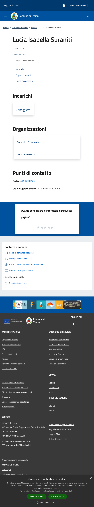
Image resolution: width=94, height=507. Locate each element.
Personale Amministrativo (13, 363)
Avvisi (51, 392)
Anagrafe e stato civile (59, 339)
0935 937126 (28, 180)
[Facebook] (73, 324)
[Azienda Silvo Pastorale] (78, 5)
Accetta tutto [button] (36, 496)
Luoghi (52, 405)
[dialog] (47, 491)
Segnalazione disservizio (60, 429)
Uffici (4, 349)
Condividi (19, 48)
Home (6, 27)
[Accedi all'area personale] (64, 5)
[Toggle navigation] (5, 15)
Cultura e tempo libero (59, 344)
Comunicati (54, 387)
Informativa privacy (10, 464)
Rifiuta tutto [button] (57, 496)
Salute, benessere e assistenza (15, 401)
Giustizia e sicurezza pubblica (15, 387)
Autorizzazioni (8, 406)
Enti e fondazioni (9, 354)
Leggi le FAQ (54, 434)
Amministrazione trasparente (15, 459)
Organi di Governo (10, 339)
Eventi (51, 410)
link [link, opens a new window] (72, 491)
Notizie (52, 382)
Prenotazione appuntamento (61, 424)
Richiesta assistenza (58, 439)
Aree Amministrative (11, 344)
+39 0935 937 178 (21, 441)
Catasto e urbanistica (58, 358)
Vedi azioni (20, 54)
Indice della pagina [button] (25, 60)
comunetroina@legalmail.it (18, 445)
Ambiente (6, 397)
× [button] (91, 478)
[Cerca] (88, 16)
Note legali (6, 469)
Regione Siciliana (11, 5)
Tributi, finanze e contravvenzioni (17, 392)
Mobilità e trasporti (57, 363)
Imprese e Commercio (58, 354)
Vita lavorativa (55, 349)
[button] (47, 502)
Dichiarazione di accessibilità (14, 474)
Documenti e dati (9, 368)
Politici (34, 27)
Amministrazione (20, 27)
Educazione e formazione (13, 382)
